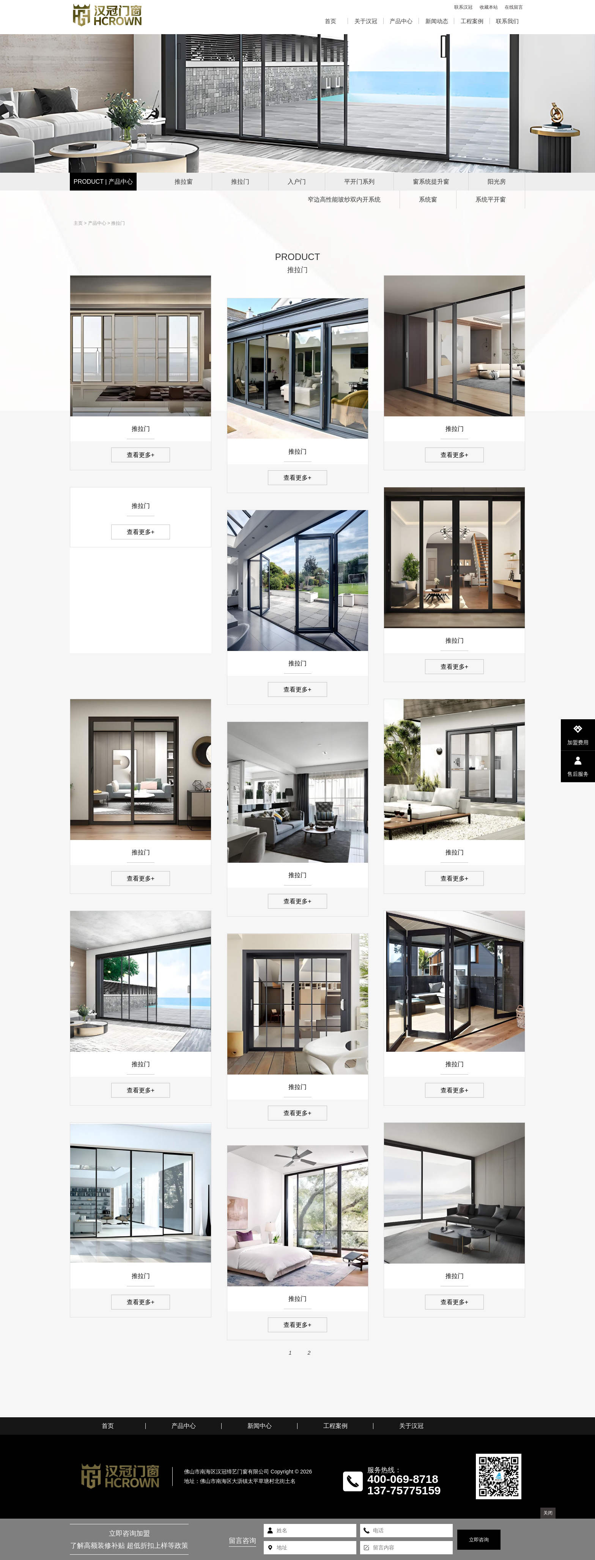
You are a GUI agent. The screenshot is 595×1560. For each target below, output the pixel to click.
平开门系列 (359, 181)
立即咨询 (479, 1540)
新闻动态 (436, 21)
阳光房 (497, 181)
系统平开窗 (490, 199)
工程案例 (472, 21)
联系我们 (507, 21)
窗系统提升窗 (431, 181)
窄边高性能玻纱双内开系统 (344, 199)
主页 (78, 223)
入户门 (297, 181)
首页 (330, 21)
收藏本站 (489, 7)
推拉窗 (184, 181)
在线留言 (514, 7)
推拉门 (240, 181)
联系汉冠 (463, 7)
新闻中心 (259, 1426)
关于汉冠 (365, 21)
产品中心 (401, 21)
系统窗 (428, 199)
